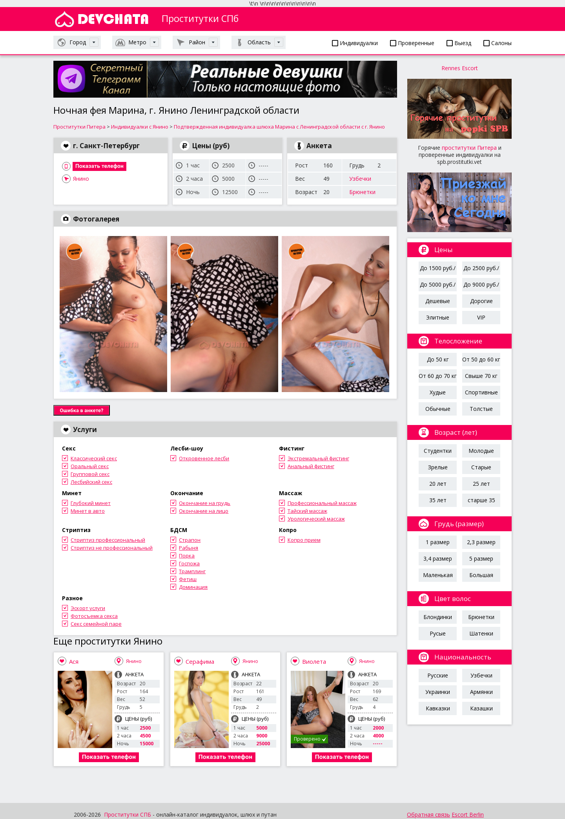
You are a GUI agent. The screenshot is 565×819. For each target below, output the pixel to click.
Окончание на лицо (203, 510)
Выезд (459, 43)
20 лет (438, 483)
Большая (481, 575)
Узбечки (360, 178)
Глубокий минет (91, 503)
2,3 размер (481, 542)
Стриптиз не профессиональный (112, 547)
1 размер (438, 542)
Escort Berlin (468, 814)
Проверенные (412, 43)
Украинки (437, 692)
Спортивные (481, 392)
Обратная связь (428, 814)
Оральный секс (90, 466)
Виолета (314, 661)
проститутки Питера (469, 147)
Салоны (497, 43)
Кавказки (438, 708)
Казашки (481, 708)
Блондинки (437, 617)
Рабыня (188, 547)
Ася (73, 661)
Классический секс (94, 458)
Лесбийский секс (91, 481)
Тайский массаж (307, 510)
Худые (438, 392)
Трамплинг (192, 571)
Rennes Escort (459, 68)
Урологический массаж (316, 518)
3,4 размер (437, 558)
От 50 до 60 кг (481, 359)
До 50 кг (438, 359)
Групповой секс (90, 474)
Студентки (438, 450)
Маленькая (438, 575)
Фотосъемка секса (94, 615)
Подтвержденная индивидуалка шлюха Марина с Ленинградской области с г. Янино (279, 126)
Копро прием (304, 539)
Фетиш (188, 579)
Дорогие (481, 301)
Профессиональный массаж (322, 503)
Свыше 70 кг (481, 376)
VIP (481, 317)
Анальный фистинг (311, 466)
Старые (481, 467)
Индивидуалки (355, 43)
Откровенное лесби (204, 458)
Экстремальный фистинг (318, 458)
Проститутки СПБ (127, 814)
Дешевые (437, 301)
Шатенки (481, 633)
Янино (81, 178)
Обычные (437, 408)
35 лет (438, 500)
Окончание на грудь (204, 503)
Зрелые (438, 467)
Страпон (189, 539)
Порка (187, 555)
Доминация (193, 586)
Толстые (481, 408)
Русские (437, 675)
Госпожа (189, 563)
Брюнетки (362, 192)
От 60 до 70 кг (438, 376)
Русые (438, 633)
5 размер (481, 558)
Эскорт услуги (88, 608)
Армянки (481, 692)
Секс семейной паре (96, 623)
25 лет (481, 483)
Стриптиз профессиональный (108, 539)
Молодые (481, 450)
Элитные (437, 317)
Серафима (200, 661)
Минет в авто (88, 510)
